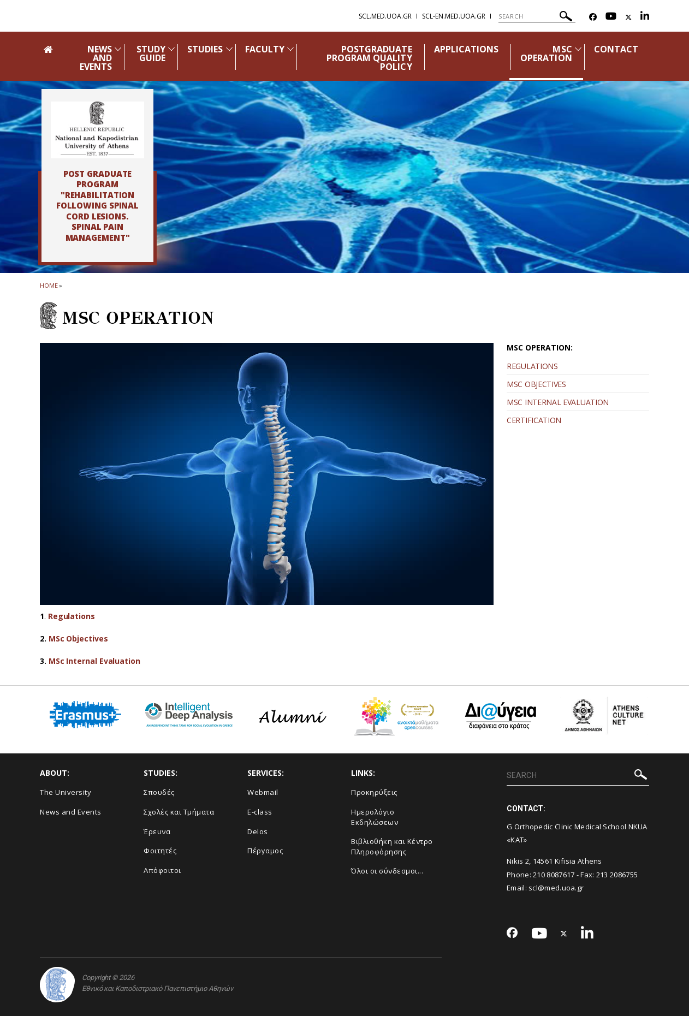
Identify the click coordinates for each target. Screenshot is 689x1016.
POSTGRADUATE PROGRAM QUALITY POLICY (369, 58)
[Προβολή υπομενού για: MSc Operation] (578, 49)
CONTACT (616, 49)
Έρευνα (157, 831)
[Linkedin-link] (644, 17)
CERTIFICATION (534, 420)
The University (65, 792)
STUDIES (205, 49)
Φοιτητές (160, 850)
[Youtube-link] (610, 17)
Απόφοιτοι (162, 870)
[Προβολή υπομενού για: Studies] (229, 49)
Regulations (71, 616)
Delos (257, 831)
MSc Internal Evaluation (94, 661)
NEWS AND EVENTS (96, 58)
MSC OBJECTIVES (536, 384)
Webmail (262, 792)
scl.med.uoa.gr (385, 16)
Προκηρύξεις (374, 792)
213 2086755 (617, 875)
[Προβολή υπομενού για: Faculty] (290, 49)
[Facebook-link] (593, 17)
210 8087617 (553, 875)
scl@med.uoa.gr (556, 888)
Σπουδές (159, 792)
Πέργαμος (265, 850)
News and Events (71, 812)
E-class (259, 812)
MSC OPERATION (546, 53)
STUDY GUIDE (150, 53)
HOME (49, 285)
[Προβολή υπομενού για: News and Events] (118, 49)
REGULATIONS (532, 366)
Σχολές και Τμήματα (179, 812)
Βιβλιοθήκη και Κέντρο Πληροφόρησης (392, 846)
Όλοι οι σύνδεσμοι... (387, 871)
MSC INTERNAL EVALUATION (558, 402)
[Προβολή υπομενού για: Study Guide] (171, 49)
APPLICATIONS (466, 49)
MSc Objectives (78, 638)
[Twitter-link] (628, 17)
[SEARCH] (536, 16)
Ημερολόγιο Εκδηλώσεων (374, 817)
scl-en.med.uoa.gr (453, 16)
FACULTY (264, 49)
